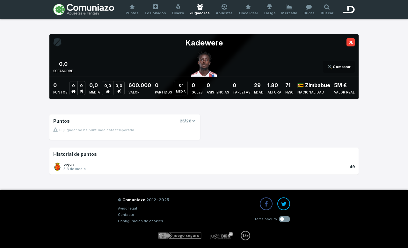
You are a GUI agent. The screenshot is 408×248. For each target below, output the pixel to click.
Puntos (132, 9)
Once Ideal (248, 9)
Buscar (326, 9)
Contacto (126, 214)
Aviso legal (127, 208)
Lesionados (155, 9)
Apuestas (224, 9)
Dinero (178, 9)
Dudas (309, 9)
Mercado (289, 9)
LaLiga (269, 9)
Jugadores (200, 9)
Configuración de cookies (140, 221)
